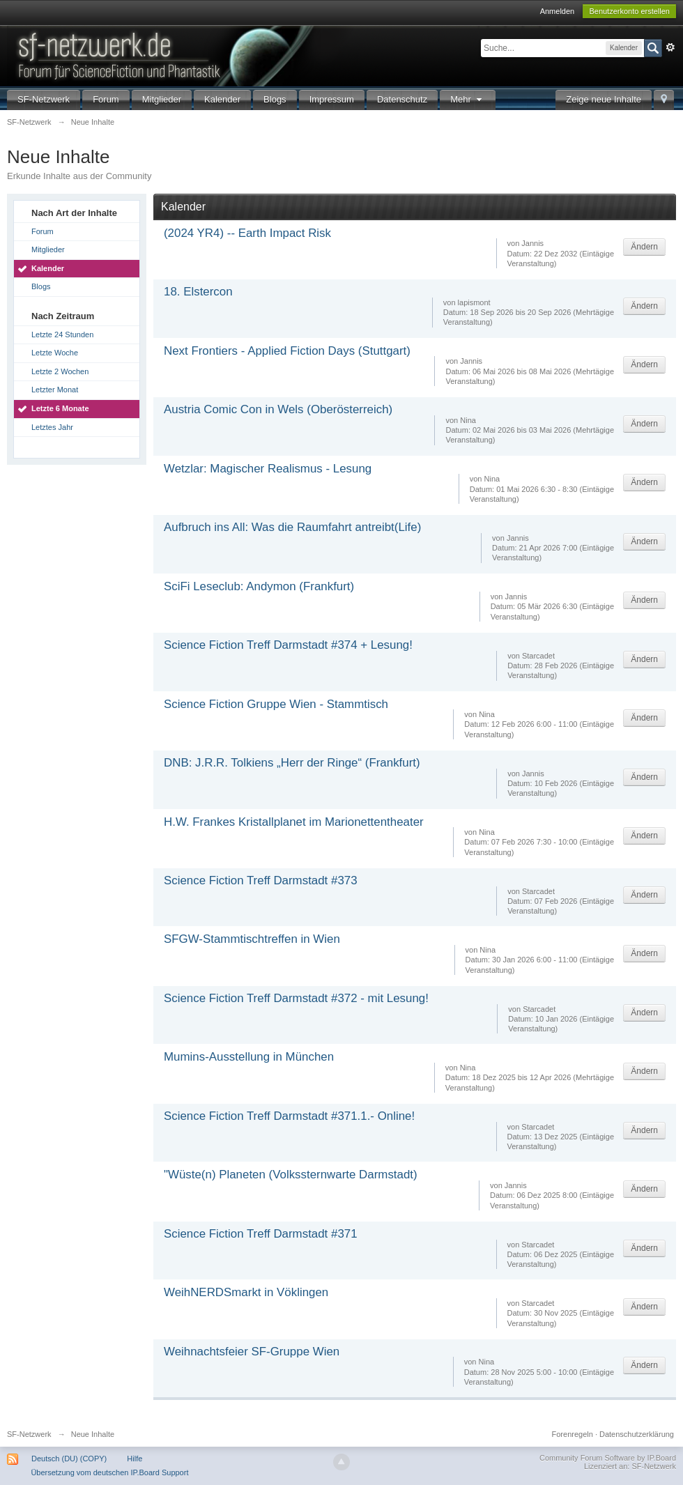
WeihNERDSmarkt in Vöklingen (246, 1292)
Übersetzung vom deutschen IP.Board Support (109, 1472)
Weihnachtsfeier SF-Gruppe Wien (251, 1351)
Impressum (331, 99)
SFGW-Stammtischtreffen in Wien (252, 939)
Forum (106, 99)
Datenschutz (402, 99)
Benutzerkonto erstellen (629, 11)
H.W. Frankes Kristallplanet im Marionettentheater (294, 822)
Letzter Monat (54, 389)
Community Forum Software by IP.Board (607, 1458)
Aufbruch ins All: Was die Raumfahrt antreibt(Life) (292, 527)
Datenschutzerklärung (636, 1434)
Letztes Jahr (52, 427)
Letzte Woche (54, 352)
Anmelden (557, 11)
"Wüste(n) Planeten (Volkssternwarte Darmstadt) (290, 1174)
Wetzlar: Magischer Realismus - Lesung (267, 468)
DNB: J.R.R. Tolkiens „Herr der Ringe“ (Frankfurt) (292, 762)
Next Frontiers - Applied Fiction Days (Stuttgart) (287, 350)
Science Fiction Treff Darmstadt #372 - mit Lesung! (296, 998)
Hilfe (134, 1458)
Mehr (467, 99)
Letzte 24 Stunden (62, 334)
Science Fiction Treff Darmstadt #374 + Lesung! (288, 645)
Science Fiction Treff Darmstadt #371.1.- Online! (289, 1116)
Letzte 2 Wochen (60, 371)
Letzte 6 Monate (60, 408)
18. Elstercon (198, 291)
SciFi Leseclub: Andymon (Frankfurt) (259, 586)
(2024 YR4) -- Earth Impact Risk (247, 233)
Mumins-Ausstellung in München (249, 1056)
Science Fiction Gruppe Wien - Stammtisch (276, 704)
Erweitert (670, 47)
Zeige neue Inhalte (603, 99)
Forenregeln (572, 1434)
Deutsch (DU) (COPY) (69, 1458)
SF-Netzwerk (43, 99)
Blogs (274, 99)
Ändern (644, 247)
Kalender (222, 99)
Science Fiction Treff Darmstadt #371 (261, 1233)
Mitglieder (161, 99)
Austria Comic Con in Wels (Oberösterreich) (278, 409)
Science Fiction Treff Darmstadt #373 (261, 880)
